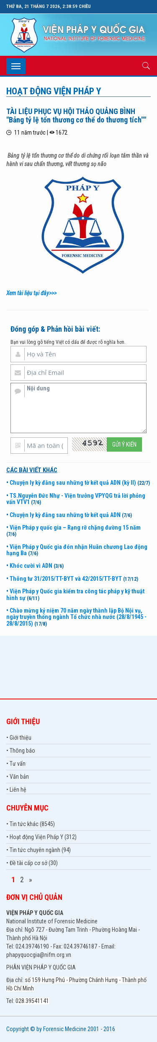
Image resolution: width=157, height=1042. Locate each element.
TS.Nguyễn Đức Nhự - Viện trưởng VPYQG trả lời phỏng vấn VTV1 (75, 498)
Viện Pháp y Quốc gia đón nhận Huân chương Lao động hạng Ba (76, 549)
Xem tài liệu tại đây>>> (31, 293)
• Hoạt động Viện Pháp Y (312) (41, 837)
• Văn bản (17, 776)
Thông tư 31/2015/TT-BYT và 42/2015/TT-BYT (66, 578)
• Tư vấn (16, 763)
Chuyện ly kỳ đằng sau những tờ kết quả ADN (65, 515)
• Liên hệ (16, 789)
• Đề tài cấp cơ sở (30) (32, 863)
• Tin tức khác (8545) (30, 824)
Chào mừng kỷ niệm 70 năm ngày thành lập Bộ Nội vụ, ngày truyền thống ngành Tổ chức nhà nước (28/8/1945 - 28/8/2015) (76, 617)
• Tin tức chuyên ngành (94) (38, 850)
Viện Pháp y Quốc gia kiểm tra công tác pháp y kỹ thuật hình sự (75, 594)
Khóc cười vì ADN (31, 565)
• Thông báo (20, 750)
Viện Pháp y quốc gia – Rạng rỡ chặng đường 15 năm (75, 527)
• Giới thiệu (18, 737)
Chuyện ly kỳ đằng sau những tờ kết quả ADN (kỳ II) (73, 482)
